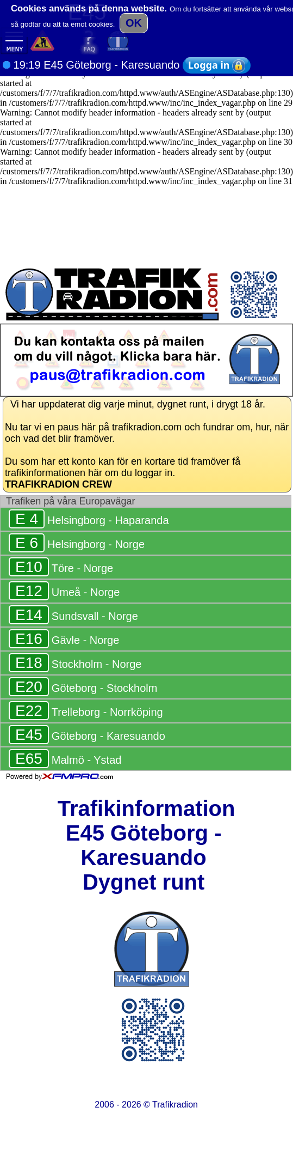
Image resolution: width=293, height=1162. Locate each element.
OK (134, 23)
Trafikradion (175, 1104)
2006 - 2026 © (146, 1104)
